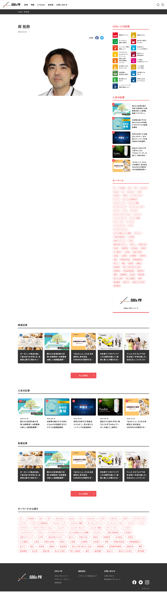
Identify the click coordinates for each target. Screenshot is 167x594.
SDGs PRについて (61, 578)
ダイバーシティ (132, 222)
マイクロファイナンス (120, 230)
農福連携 (124, 276)
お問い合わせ (61, 5)
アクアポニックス (119, 199)
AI (114, 188)
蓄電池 (139, 265)
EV (133, 192)
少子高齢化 (117, 253)
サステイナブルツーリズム (132, 215)
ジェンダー (117, 219)
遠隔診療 (141, 276)
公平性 (131, 242)
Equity (126, 192)
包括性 (116, 249)
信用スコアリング (119, 242)
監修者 (50, 5)
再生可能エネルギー (120, 245)
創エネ (133, 245)
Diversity (117, 192)
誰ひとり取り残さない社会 (132, 268)
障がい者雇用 (130, 280)
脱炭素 (131, 265)
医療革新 (125, 249)
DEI (136, 188)
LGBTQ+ (124, 195)
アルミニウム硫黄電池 (121, 203)
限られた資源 (118, 280)
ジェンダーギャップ (131, 219)
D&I (130, 188)
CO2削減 (122, 188)
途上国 (132, 276)
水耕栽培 (143, 257)
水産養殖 (133, 257)
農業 (115, 276)
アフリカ (130, 199)
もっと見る (83, 377)
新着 (26, 5)
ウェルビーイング (137, 203)
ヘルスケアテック (129, 226)
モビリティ (138, 234)
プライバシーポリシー (62, 582)
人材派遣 (131, 238)
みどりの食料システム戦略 (122, 234)
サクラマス (117, 215)
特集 (33, 5)
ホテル (141, 226)
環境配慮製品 (137, 261)
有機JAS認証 (137, 253)
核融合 (116, 257)
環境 (115, 261)
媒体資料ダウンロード (112, 582)
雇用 (140, 280)
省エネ (116, 265)
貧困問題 (117, 272)
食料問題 (117, 288)
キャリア (133, 211)
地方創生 (135, 249)
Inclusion (141, 192)
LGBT (116, 195)
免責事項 (58, 585)
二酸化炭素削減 (119, 238)
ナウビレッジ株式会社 (86, 578)
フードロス (117, 226)
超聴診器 (141, 272)
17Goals (41, 5)
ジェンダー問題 (119, 222)
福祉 (123, 265)
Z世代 (133, 195)
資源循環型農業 (129, 272)
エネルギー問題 (119, 207)
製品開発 (117, 268)
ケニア (142, 211)
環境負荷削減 (125, 261)
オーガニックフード (134, 207)
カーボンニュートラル (120, 211)
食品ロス (126, 284)
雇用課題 (117, 284)
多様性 (143, 249)
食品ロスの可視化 (139, 284)
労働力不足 (142, 245)
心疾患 (127, 253)
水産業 (124, 257)
